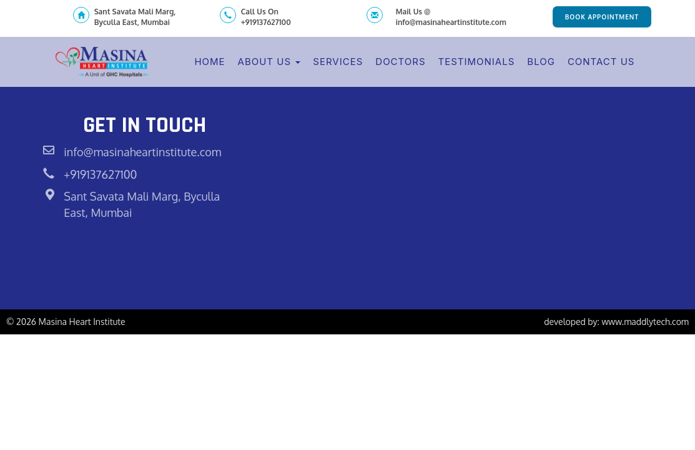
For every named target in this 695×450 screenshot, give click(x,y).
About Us (269, 62)
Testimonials (476, 62)
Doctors (400, 62)
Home (209, 62)
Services (338, 62)
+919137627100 (100, 174)
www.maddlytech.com (645, 321)
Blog (541, 62)
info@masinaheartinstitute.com (142, 152)
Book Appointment (602, 17)
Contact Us (601, 62)
